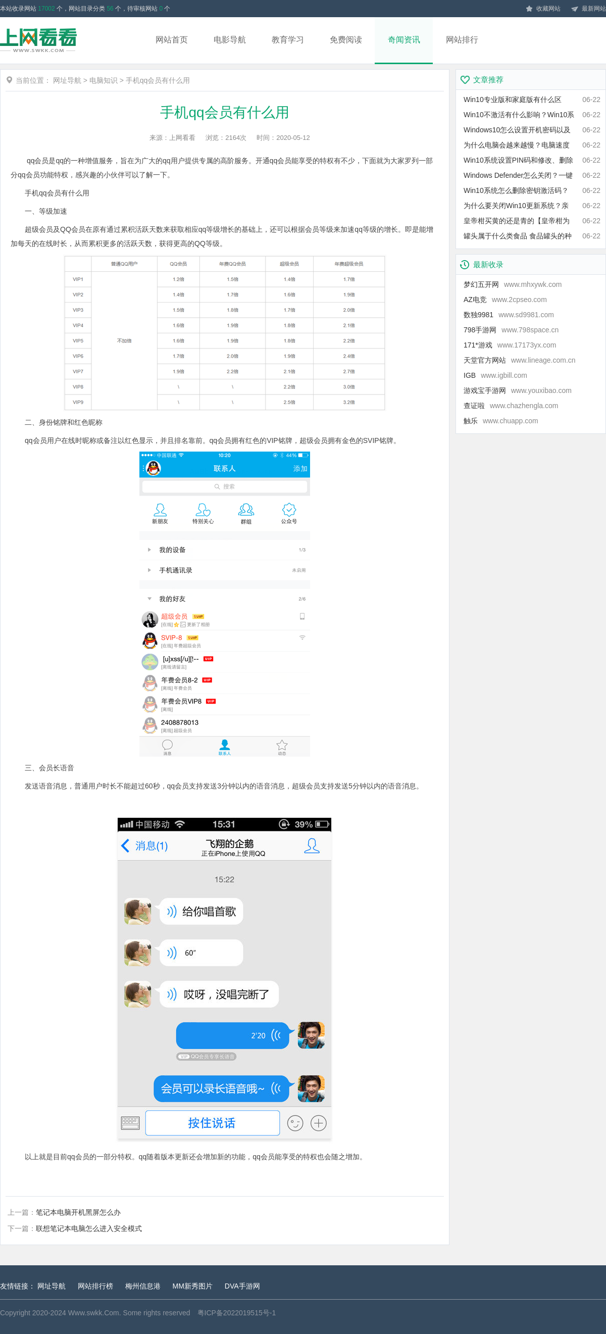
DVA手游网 (242, 1286)
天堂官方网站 (520, 360)
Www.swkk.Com (93, 1313)
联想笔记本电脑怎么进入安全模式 (89, 1228)
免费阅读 (346, 39)
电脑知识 (103, 80)
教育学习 (288, 39)
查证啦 (511, 406)
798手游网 (511, 330)
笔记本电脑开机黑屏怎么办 (78, 1212)
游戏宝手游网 (518, 390)
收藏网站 (543, 9)
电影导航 (230, 39)
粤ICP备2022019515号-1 (236, 1313)
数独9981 (509, 315)
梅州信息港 (143, 1286)
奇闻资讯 (404, 39)
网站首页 (172, 39)
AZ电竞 (505, 299)
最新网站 (588, 9)
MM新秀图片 (193, 1286)
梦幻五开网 (513, 284)
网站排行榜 (95, 1286)
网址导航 (67, 80)
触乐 (501, 421)
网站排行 (462, 39)
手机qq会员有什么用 (158, 80)
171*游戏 (510, 345)
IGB (495, 375)
